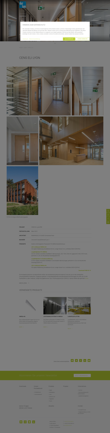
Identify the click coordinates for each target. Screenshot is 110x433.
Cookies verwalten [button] (82, 39)
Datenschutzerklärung (34, 39)
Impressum (25, 39)
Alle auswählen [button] (69, 39)
